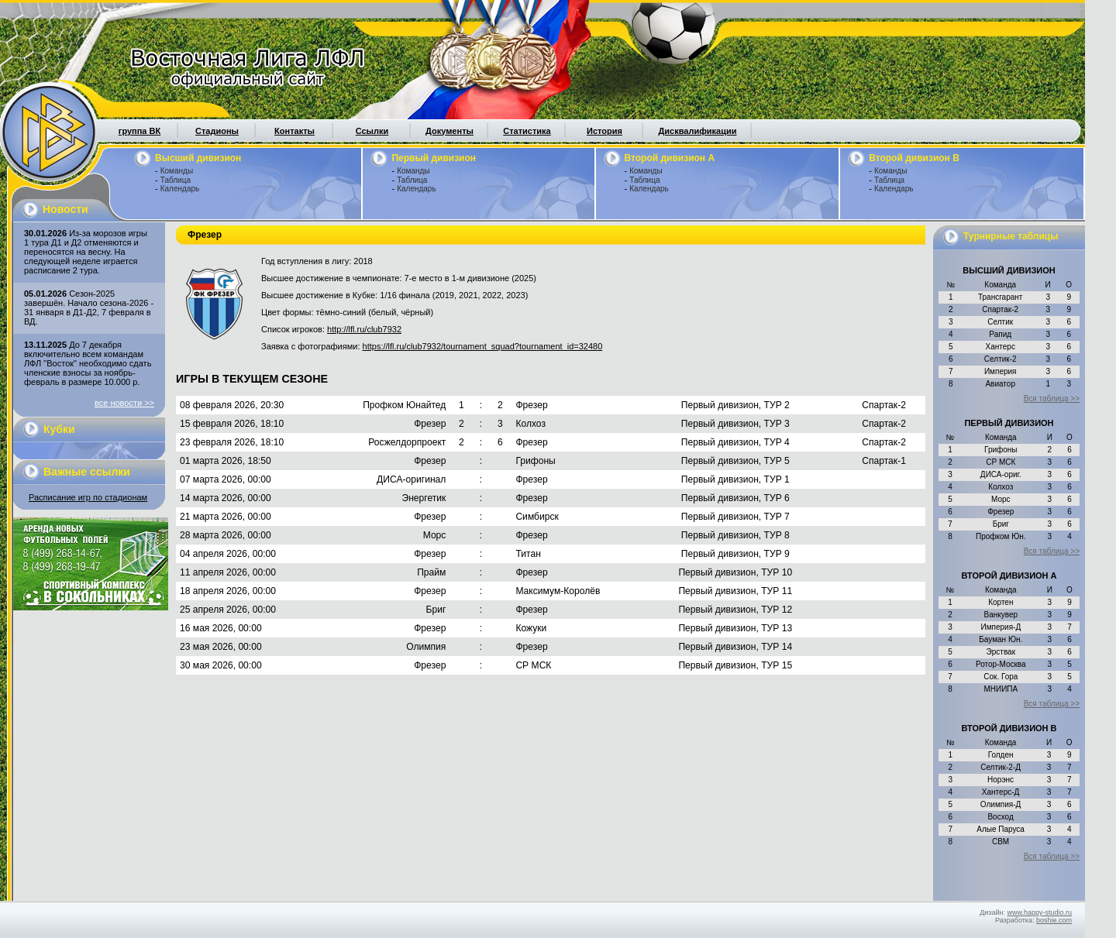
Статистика (527, 131)
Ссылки (372, 131)
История (604, 131)
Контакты (294, 131)
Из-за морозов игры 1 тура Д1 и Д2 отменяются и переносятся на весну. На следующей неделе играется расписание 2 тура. (85, 251)
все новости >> (124, 402)
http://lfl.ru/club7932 (364, 329)
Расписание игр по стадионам (88, 497)
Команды (176, 171)
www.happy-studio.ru (1039, 912)
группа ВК (139, 131)
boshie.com (1054, 920)
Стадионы (217, 131)
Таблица (175, 180)
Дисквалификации (697, 131)
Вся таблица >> (1052, 398)
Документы (449, 131)
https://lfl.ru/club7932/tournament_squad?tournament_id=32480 (483, 346)
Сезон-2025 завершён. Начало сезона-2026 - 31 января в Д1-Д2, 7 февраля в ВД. (88, 307)
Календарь (179, 188)
